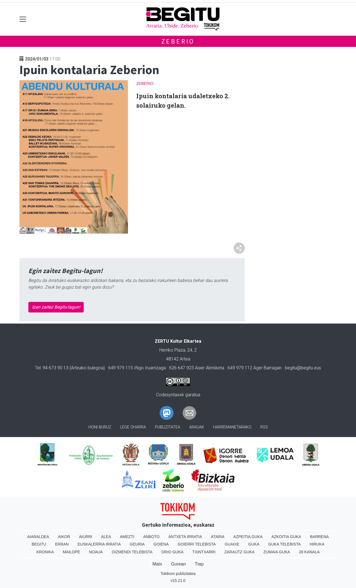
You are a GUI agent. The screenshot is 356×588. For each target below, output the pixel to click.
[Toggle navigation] (23, 19)
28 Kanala (309, 552)
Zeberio (178, 41)
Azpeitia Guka (248, 536)
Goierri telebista (196, 544)
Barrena (319, 536)
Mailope (71, 552)
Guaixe (232, 544)
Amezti (127, 536)
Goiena (161, 544)
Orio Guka (172, 552)
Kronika (45, 552)
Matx (157, 564)
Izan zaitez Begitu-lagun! (56, 307)
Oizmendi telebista (132, 552)
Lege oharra (133, 427)
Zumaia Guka (276, 552)
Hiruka (317, 544)
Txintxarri (204, 552)
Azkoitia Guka (286, 536)
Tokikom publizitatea (178, 573)
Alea (106, 536)
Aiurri (85, 536)
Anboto (151, 536)
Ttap (199, 564)
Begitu (39, 544)
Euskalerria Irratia (99, 544)
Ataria (217, 536)
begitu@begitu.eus (303, 367)
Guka (253, 544)
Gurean (178, 564)
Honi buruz (99, 427)
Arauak (196, 427)
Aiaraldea (38, 536)
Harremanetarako (232, 427)
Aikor (64, 536)
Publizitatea (167, 427)
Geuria (137, 544)
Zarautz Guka (239, 552)
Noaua (96, 552)
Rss (264, 427)
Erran (62, 544)
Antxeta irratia (185, 536)
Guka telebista (284, 544)
